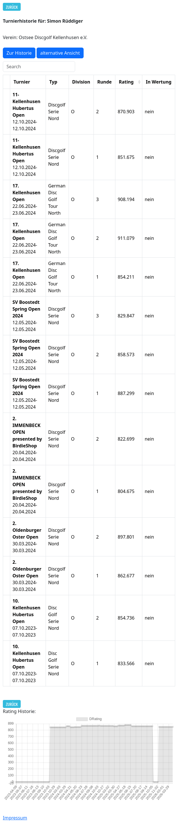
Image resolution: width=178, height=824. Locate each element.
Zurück (12, 7)
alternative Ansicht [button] (60, 53)
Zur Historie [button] (19, 53)
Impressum (15, 818)
